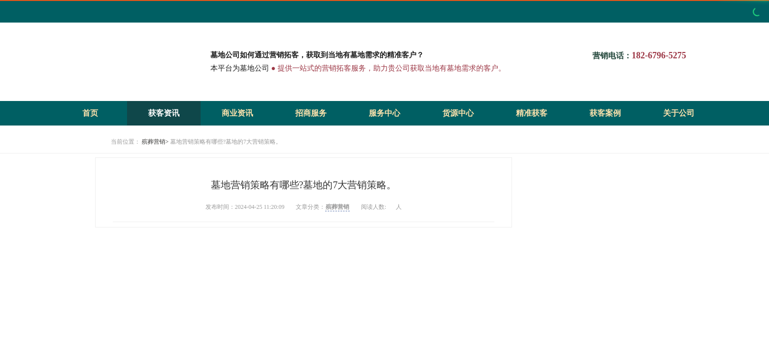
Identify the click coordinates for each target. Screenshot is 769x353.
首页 (90, 113)
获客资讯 (163, 113)
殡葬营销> (155, 141)
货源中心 (458, 113)
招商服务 (311, 113)
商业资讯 (237, 113)
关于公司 (678, 113)
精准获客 (531, 113)
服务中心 (384, 113)
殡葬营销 (337, 206)
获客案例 (605, 113)
